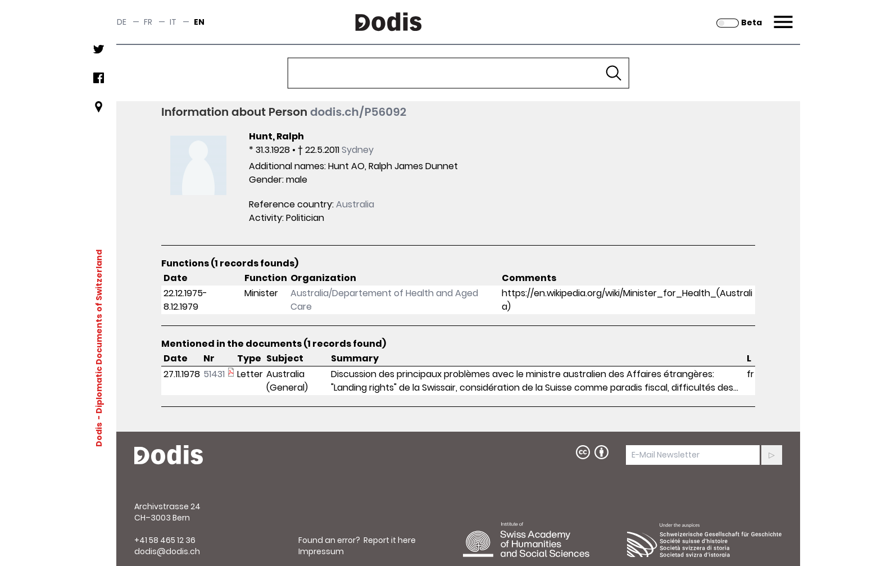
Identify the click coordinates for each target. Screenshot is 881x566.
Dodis (99, 434)
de (121, 22)
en (199, 22)
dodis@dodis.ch (167, 551)
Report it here (390, 540)
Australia (355, 204)
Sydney (358, 149)
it (173, 22)
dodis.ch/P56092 (358, 112)
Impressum (321, 551)
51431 (214, 374)
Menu (782, 15)
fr (148, 22)
